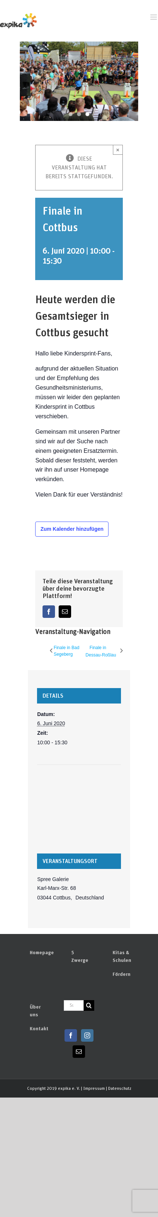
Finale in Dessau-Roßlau (100, 651)
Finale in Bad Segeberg (66, 651)
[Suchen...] (74, 1005)
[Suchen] (89, 1005)
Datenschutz (119, 1088)
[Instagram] (87, 1035)
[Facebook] (71, 1035)
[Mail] (79, 1051)
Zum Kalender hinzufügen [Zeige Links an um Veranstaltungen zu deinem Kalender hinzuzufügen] (71, 529)
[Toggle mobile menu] (154, 17)
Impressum (94, 1088)
